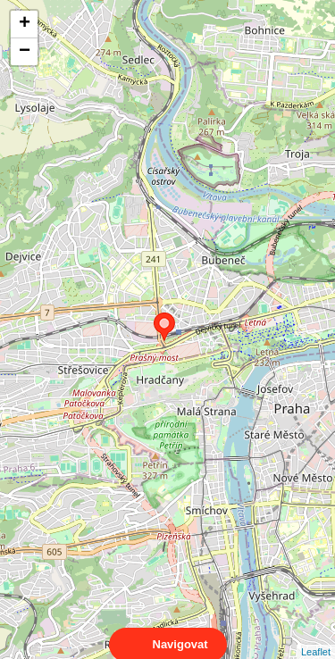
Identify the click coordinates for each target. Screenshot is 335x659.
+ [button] (24, 24)
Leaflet (316, 635)
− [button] (24, 51)
